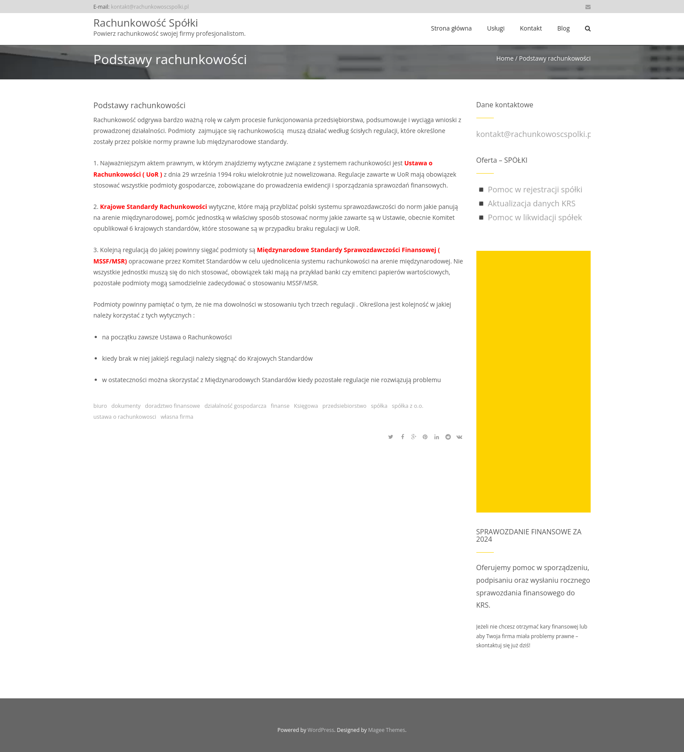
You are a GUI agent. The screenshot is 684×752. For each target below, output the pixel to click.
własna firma (177, 416)
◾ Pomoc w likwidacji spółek (529, 217)
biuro (100, 406)
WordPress (321, 730)
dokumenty (125, 406)
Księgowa (306, 406)
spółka (379, 406)
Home (505, 58)
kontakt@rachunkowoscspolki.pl (150, 6)
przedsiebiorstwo (344, 406)
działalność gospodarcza (236, 406)
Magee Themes (386, 730)
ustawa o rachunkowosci (124, 416)
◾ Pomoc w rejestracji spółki (529, 189)
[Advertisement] (533, 382)
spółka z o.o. (407, 406)
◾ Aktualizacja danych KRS (526, 203)
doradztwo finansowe (172, 406)
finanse (280, 406)
